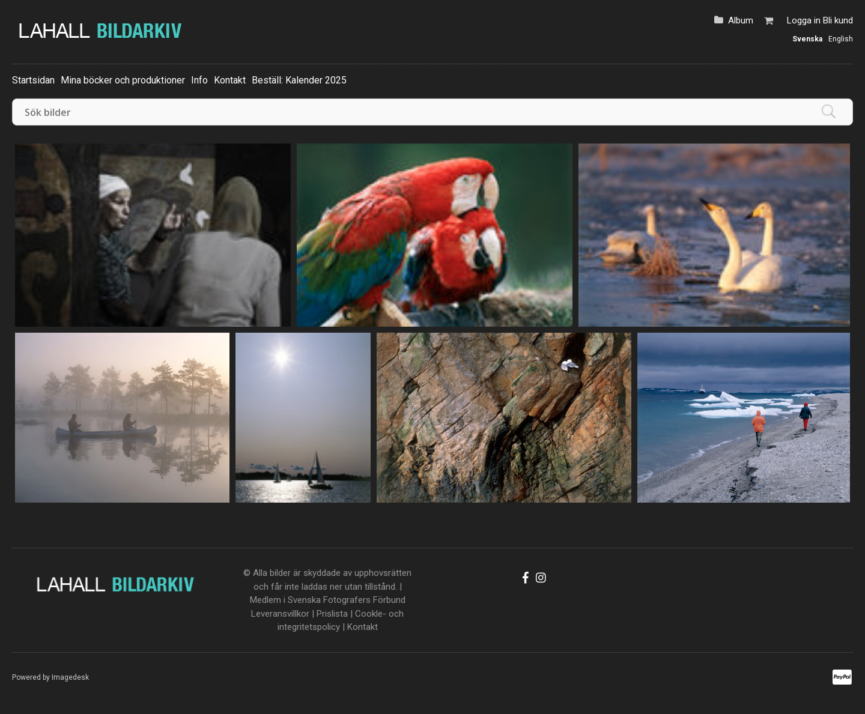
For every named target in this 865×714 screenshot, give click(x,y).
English (840, 39)
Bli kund (838, 20)
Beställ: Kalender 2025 (299, 80)
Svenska (807, 39)
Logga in (804, 20)
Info (199, 80)
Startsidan (33, 80)
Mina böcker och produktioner (123, 80)
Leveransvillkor (280, 613)
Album (740, 20)
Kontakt (230, 80)
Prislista (332, 613)
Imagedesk (70, 677)
